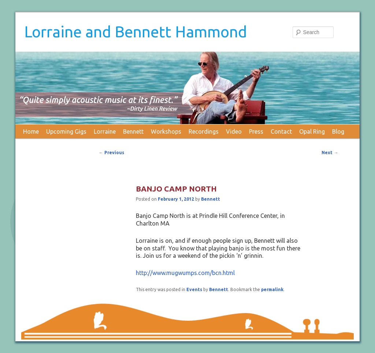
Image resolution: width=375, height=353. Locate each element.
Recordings (204, 131)
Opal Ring (312, 131)
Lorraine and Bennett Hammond (135, 31)
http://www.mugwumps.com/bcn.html (185, 273)
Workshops (166, 131)
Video (234, 131)
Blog (338, 131)
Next (330, 152)
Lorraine (105, 131)
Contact (281, 131)
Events (194, 289)
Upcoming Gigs (66, 131)
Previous (111, 152)
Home (31, 131)
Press (256, 131)
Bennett (133, 131)
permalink (272, 289)
